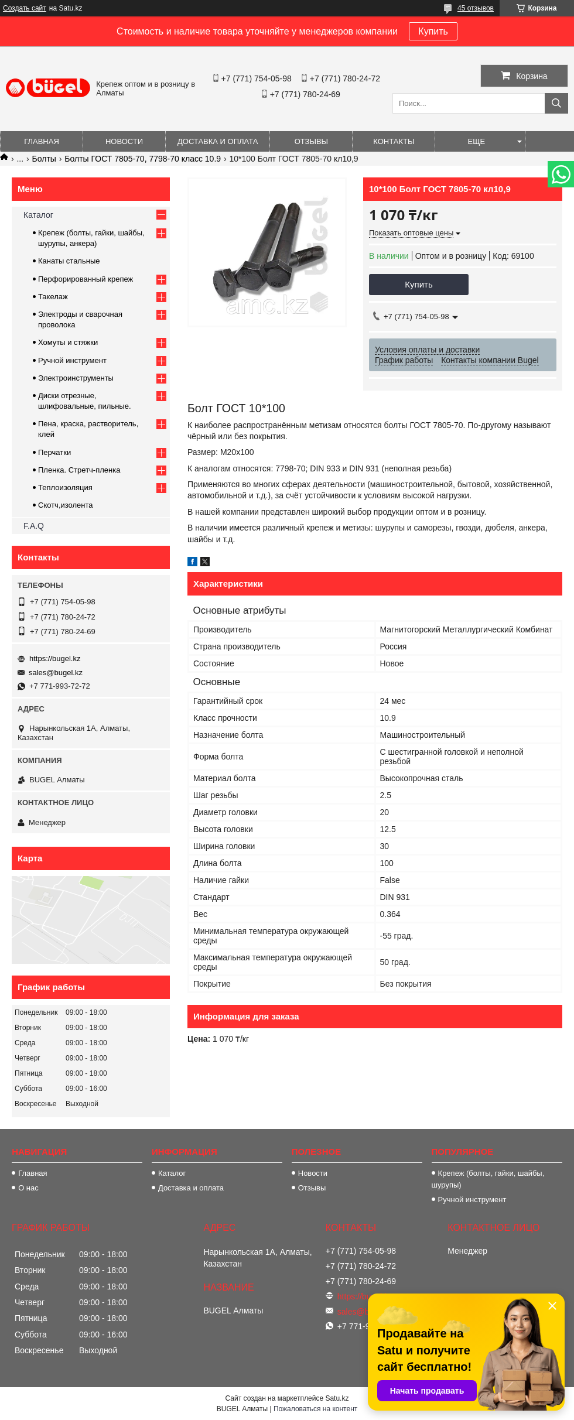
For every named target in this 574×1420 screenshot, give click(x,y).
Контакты (393, 141)
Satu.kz (336, 1398)
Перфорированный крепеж (85, 279)
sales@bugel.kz (56, 672)
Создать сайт (24, 8)
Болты (44, 158)
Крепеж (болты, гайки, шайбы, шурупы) (488, 1179)
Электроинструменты (76, 378)
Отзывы (311, 141)
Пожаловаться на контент (315, 1409)
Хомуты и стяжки (68, 342)
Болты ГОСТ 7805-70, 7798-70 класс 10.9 (142, 158)
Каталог (38, 215)
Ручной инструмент (72, 360)
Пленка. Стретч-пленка (79, 470)
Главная (41, 141)
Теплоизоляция (65, 487)
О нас (28, 1187)
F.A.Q (33, 526)
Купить (433, 31)
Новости (124, 141)
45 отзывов (475, 8)
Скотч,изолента (65, 505)
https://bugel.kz (54, 658)
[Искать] (556, 103)
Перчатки (54, 452)
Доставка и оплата (217, 141)
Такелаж (53, 296)
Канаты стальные (69, 260)
